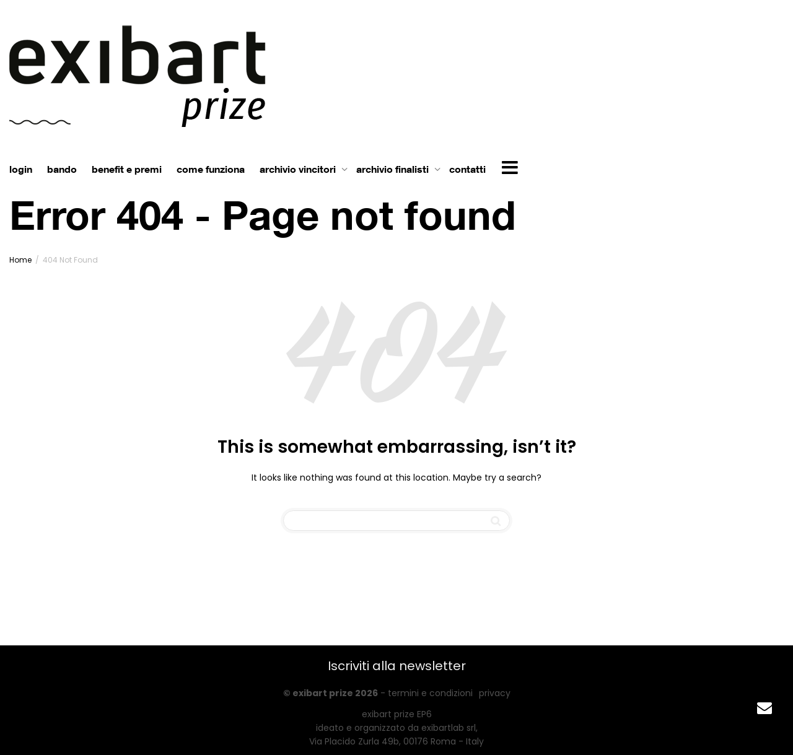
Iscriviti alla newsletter (397, 665)
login (20, 169)
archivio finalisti (393, 169)
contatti (467, 169)
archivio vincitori (299, 169)
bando (62, 169)
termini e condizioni (430, 693)
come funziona (211, 169)
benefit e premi (127, 169)
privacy (494, 693)
